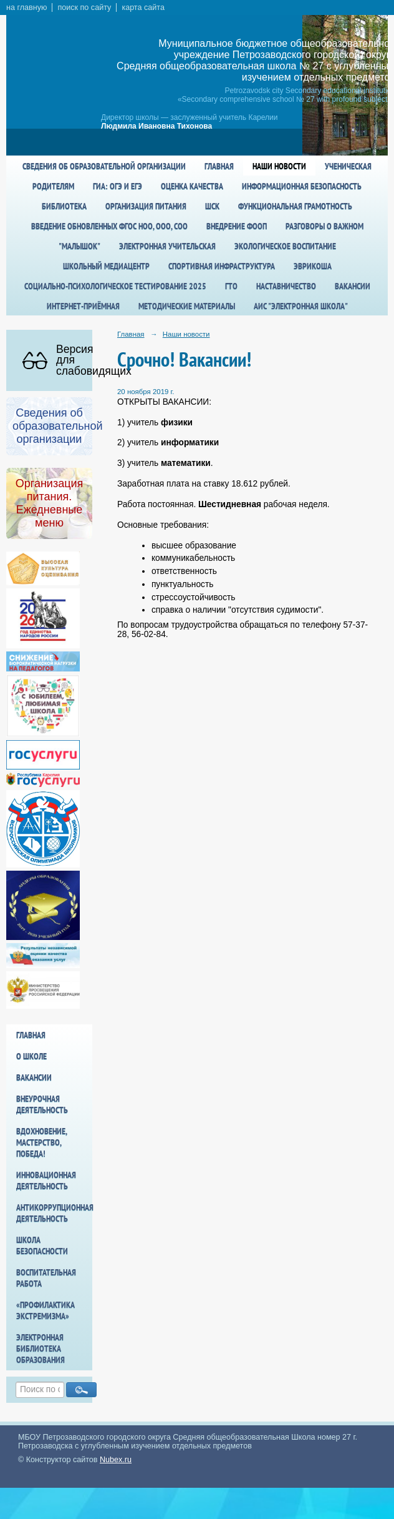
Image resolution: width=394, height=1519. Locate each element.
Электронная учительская (167, 246)
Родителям (53, 186)
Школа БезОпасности (42, 1245)
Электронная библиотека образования (40, 1348)
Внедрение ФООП (236, 226)
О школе (31, 1056)
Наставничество (286, 286)
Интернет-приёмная (83, 306)
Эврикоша (313, 266)
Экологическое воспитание (285, 246)
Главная (219, 166)
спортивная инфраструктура (221, 266)
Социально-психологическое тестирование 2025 (115, 286)
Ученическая (348, 166)
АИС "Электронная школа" (301, 306)
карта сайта (143, 7)
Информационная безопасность (302, 186)
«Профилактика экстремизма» (45, 1310)
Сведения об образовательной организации (104, 166)
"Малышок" (79, 246)
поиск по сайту (84, 7)
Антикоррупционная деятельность (54, 1213)
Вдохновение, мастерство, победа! (41, 1142)
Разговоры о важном (324, 226)
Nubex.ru (116, 1459)
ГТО (231, 286)
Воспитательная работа (46, 1278)
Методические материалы (186, 306)
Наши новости (279, 166)
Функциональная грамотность (295, 206)
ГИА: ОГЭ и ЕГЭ (117, 186)
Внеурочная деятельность (42, 1104)
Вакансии (352, 286)
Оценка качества (192, 186)
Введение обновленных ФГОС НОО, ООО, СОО (109, 226)
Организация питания (145, 206)
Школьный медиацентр (106, 266)
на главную (26, 7)
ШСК (212, 206)
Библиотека (64, 206)
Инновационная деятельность (46, 1180)
